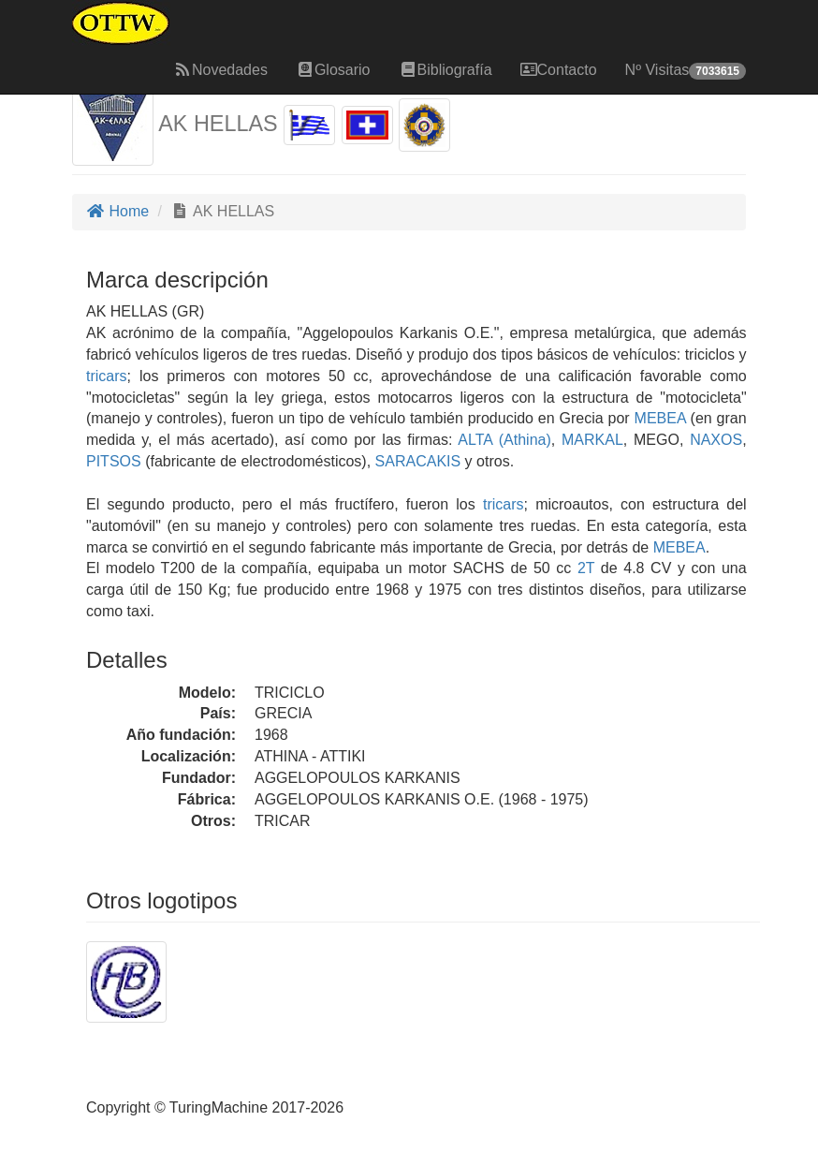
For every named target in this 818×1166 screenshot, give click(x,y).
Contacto (558, 70)
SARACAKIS (415, 461)
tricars (106, 376)
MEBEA (658, 418)
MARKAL (589, 440)
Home (117, 211)
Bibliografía (445, 70)
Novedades (220, 70)
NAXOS (712, 440)
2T (585, 568)
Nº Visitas (685, 71)
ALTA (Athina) (501, 440)
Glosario (333, 70)
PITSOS (113, 461)
